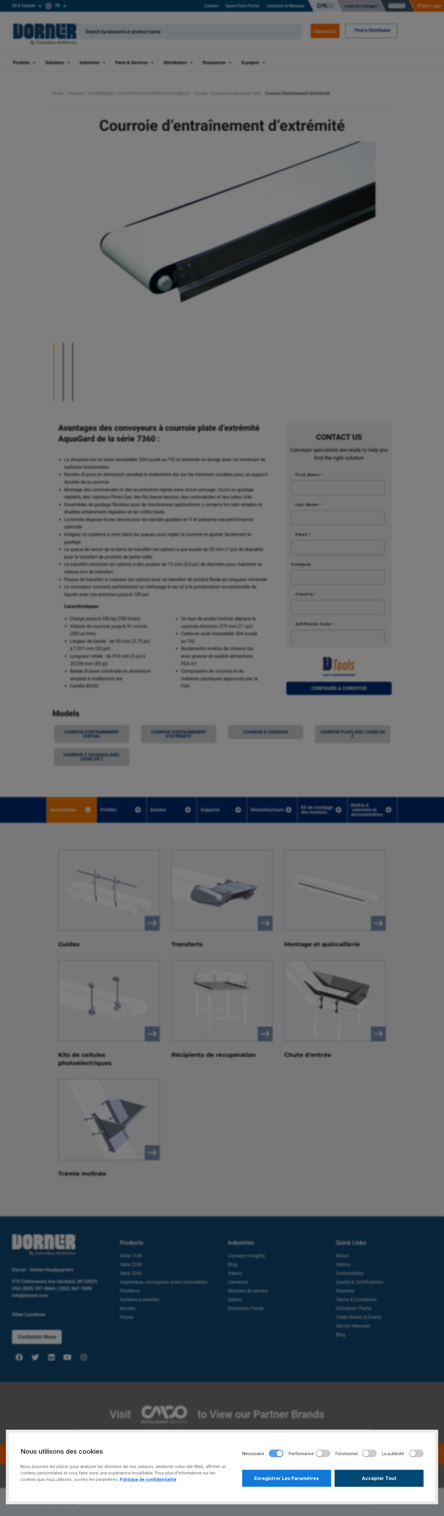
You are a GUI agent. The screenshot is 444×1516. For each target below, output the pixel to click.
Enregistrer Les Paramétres (286, 1478)
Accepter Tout (379, 1478)
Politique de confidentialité (148, 1479)
